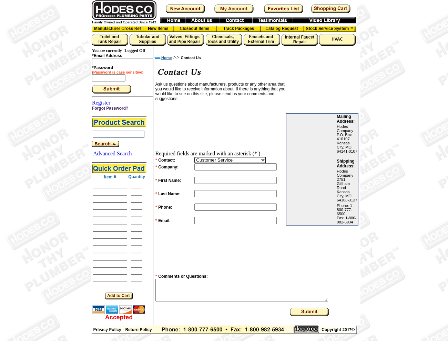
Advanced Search (112, 153)
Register (101, 103)
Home (166, 58)
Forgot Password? (110, 108)
